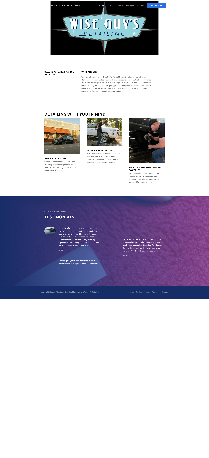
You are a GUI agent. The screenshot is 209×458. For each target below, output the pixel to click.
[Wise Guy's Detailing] (45, 5)
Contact (140, 5)
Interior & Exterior (99, 150)
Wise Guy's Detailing (65, 6)
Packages (130, 5)
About (120, 5)
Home (101, 5)
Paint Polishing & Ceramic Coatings (145, 169)
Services (111, 5)
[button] (156, 5)
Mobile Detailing (55, 159)
